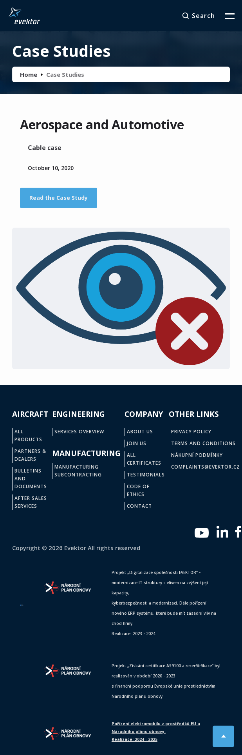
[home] (22, 15)
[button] (225, 15)
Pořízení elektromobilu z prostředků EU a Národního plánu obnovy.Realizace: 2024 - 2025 (156, 731)
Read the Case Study (58, 197)
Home (28, 74)
